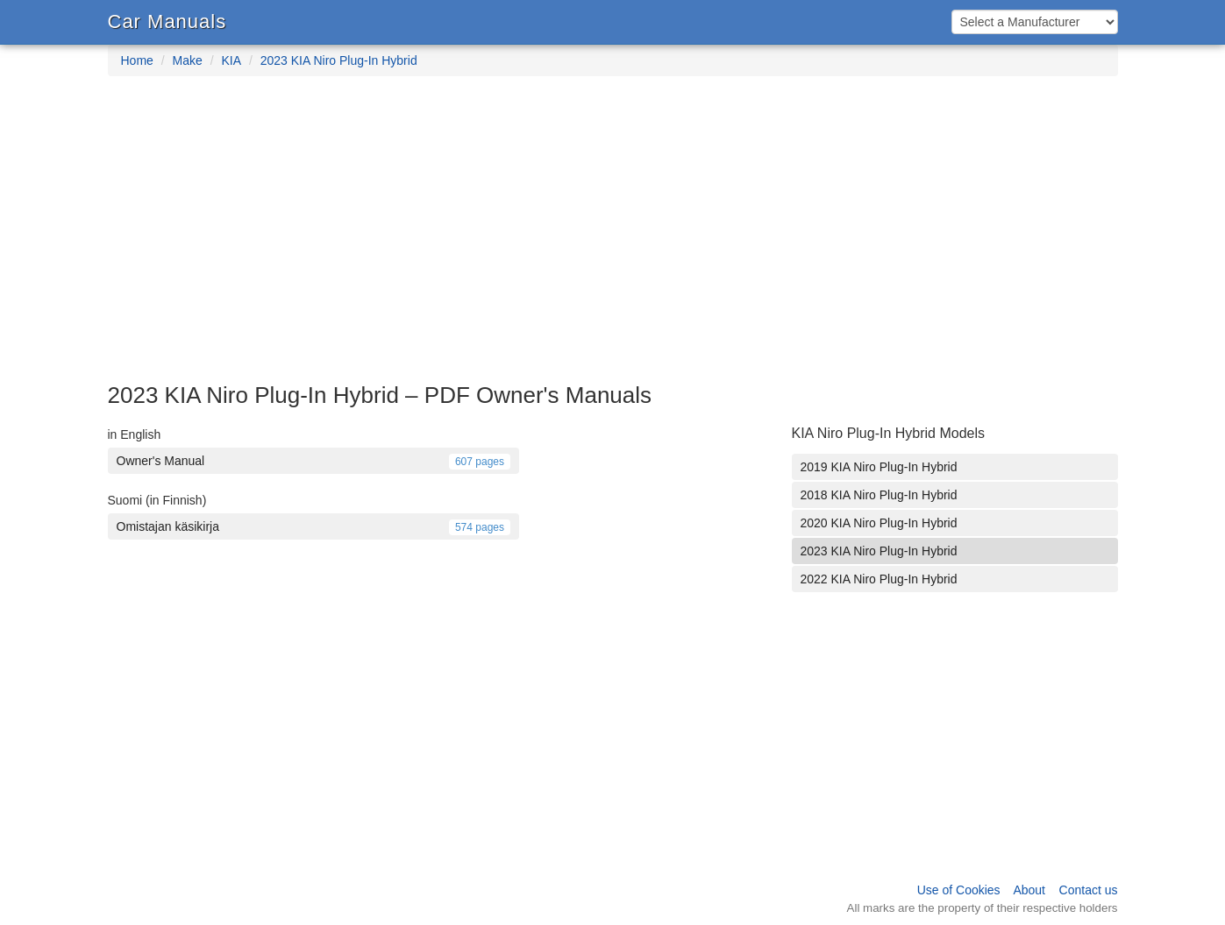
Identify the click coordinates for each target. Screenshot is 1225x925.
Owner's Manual (314, 461)
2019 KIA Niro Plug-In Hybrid (879, 467)
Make (188, 60)
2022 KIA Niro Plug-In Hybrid (879, 579)
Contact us (1088, 890)
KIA (231, 60)
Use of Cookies (959, 890)
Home (137, 60)
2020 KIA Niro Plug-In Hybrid (879, 523)
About (1029, 890)
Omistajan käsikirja (314, 526)
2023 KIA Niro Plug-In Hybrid (338, 60)
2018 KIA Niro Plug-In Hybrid (879, 495)
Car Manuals (167, 21)
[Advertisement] (613, 238)
